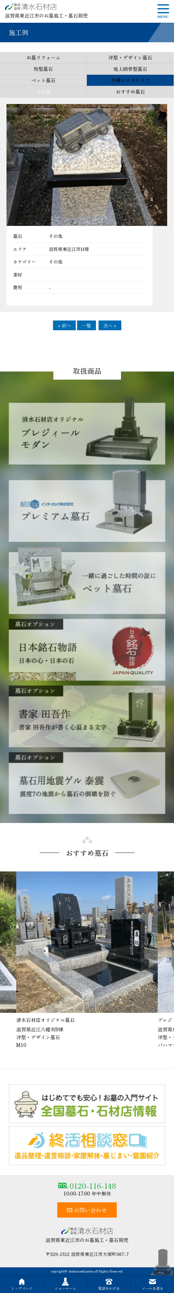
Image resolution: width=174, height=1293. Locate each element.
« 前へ (64, 325)
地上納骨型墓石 (130, 68)
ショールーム (65, 1284)
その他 (43, 91)
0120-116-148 (87, 1185)
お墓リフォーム (43, 57)
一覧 (86, 325)
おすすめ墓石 (130, 91)
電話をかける (109, 1284)
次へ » (109, 325)
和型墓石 (43, 68)
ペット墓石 (43, 80)
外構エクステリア (130, 80)
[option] (87, 960)
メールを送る (152, 1284)
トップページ (22, 1284)
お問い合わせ (87, 1210)
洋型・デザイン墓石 (130, 57)
